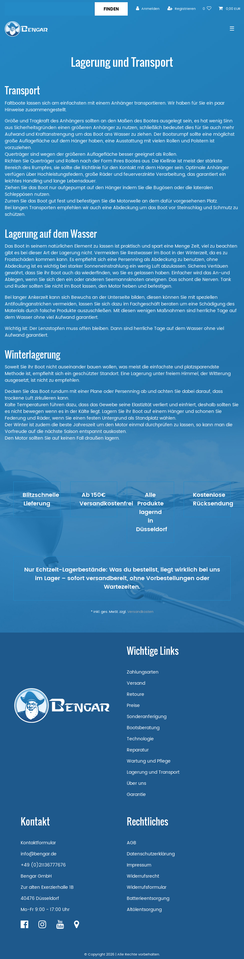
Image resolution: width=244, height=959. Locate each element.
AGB (131, 842)
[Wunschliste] (207, 8)
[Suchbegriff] (49, 9)
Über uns (136, 783)
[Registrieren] (181, 8)
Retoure (135, 694)
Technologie (140, 739)
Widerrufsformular (146, 887)
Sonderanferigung (146, 716)
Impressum (139, 865)
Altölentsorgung (144, 909)
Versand (136, 683)
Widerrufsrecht (143, 876)
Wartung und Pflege (149, 761)
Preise (133, 705)
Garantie (136, 794)
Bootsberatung (143, 727)
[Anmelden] (147, 8)
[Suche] (111, 9)
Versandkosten (140, 612)
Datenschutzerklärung (151, 854)
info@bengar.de (39, 854)
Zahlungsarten (143, 672)
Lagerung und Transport (153, 772)
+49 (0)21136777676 (43, 865)
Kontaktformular (38, 842)
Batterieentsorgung (148, 898)
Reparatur (138, 750)
